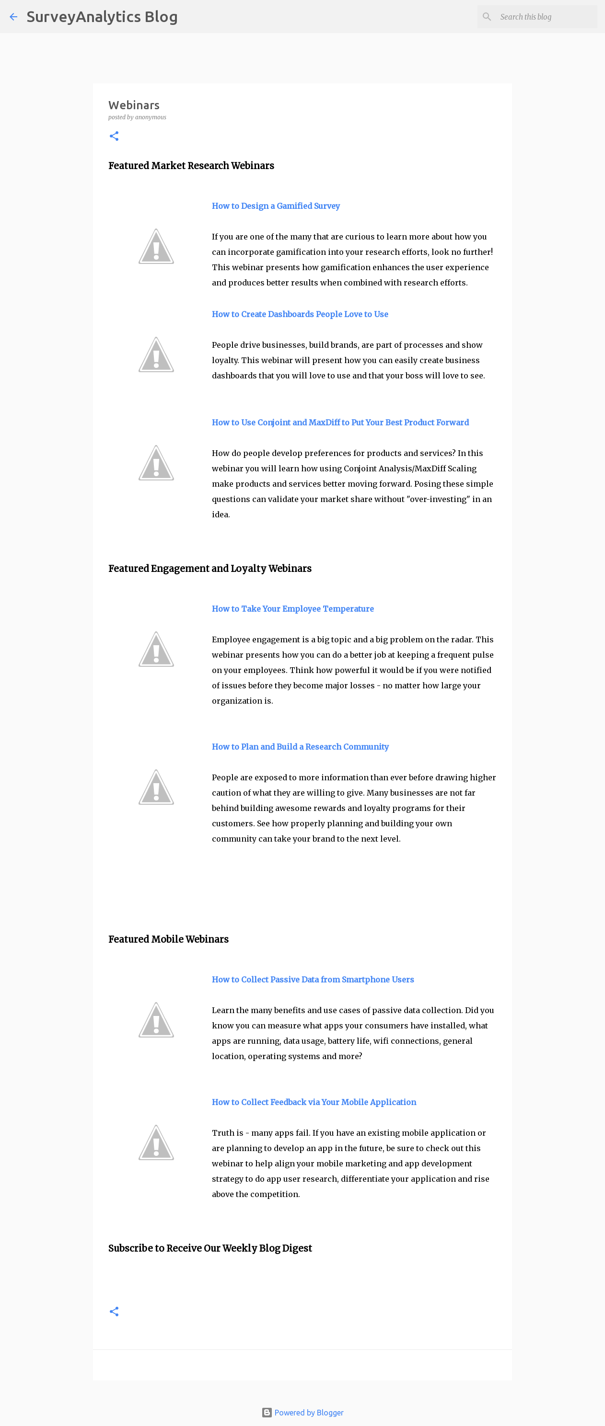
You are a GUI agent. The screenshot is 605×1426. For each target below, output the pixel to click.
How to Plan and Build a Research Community (300, 747)
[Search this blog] (547, 16)
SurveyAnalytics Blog (102, 16)
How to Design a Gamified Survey (276, 206)
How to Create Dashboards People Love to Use (300, 314)
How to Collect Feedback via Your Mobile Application (314, 1102)
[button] (114, 136)
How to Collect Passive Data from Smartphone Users (313, 979)
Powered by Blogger (302, 1412)
